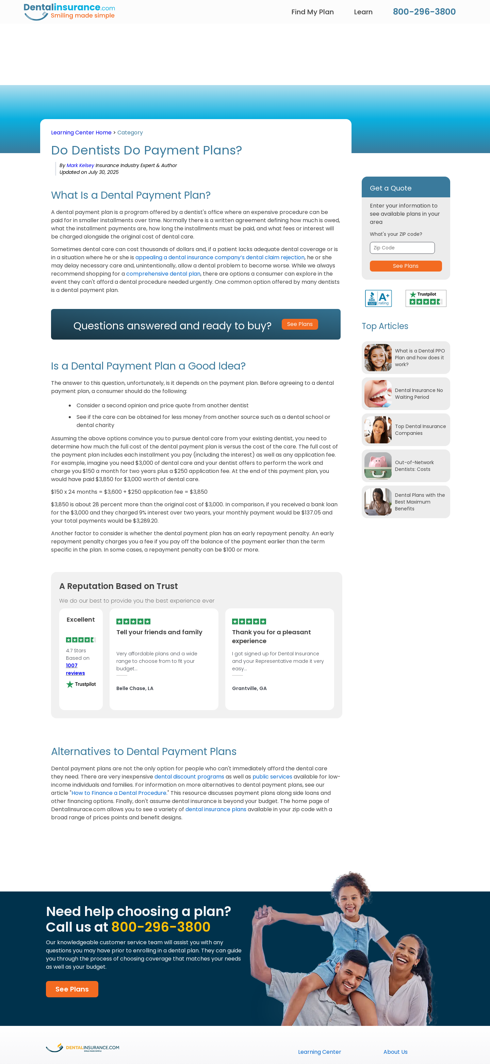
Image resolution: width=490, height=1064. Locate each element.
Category (130, 132)
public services (272, 777)
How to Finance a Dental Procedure (118, 793)
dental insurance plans (215, 809)
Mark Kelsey (81, 165)
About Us (395, 1052)
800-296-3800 (424, 12)
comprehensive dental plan (163, 274)
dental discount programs (189, 777)
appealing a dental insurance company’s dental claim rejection (220, 257)
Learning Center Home (81, 132)
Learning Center (319, 1052)
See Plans (406, 266)
